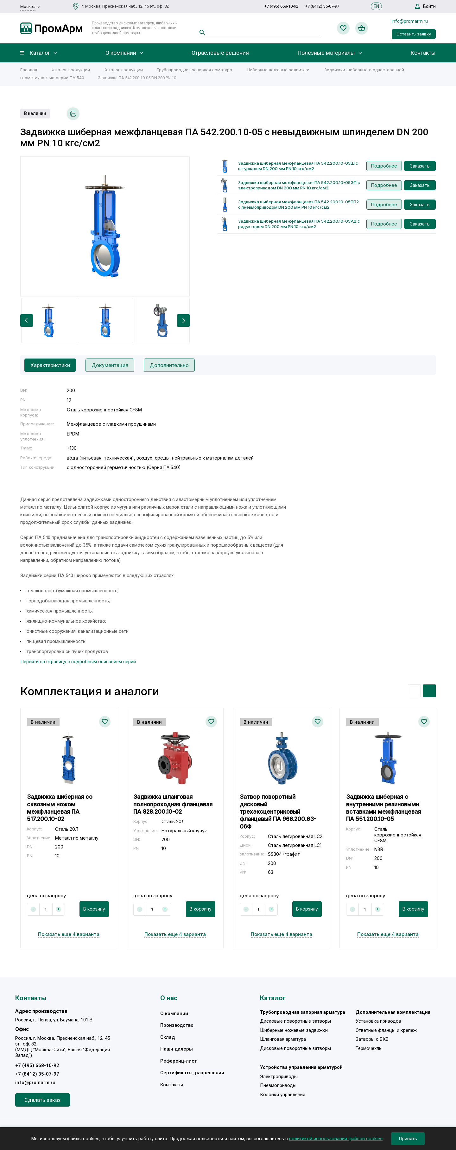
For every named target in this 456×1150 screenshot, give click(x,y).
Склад (167, 1037)
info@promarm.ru (410, 21)
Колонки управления (282, 1094)
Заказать (420, 165)
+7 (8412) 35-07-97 (322, 6)
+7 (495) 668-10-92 (281, 6)
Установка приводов (378, 1021)
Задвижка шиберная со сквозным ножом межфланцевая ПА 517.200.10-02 (59, 807)
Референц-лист (178, 1061)
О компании (120, 53)
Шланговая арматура (283, 1039)
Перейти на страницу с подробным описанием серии (78, 661)
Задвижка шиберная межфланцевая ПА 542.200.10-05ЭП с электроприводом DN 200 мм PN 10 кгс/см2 (299, 185)
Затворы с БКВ (372, 1039)
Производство (176, 1025)
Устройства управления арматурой (301, 1067)
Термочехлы (369, 1048)
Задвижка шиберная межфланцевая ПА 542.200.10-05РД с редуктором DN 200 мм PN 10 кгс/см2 (299, 224)
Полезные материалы (326, 53)
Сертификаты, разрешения (192, 1073)
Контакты (423, 53)
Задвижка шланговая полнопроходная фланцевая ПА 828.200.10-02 (172, 804)
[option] (105, 226)
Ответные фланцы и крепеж (386, 1030)
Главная (28, 69)
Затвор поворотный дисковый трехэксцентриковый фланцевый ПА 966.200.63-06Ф (278, 811)
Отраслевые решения (220, 53)
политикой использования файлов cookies (336, 1138)
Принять (408, 1138)
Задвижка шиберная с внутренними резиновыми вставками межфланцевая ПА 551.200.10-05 (383, 807)
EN (376, 6)
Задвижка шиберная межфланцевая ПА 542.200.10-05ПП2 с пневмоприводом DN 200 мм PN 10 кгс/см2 (298, 204)
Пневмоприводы (278, 1085)
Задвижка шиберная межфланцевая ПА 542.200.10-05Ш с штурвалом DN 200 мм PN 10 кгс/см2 (298, 166)
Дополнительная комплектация (393, 1012)
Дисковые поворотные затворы (295, 1021)
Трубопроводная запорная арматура (194, 69)
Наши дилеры (176, 1049)
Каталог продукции (70, 69)
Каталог (39, 53)
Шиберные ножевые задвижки (277, 69)
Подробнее (384, 165)
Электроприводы (279, 1076)
